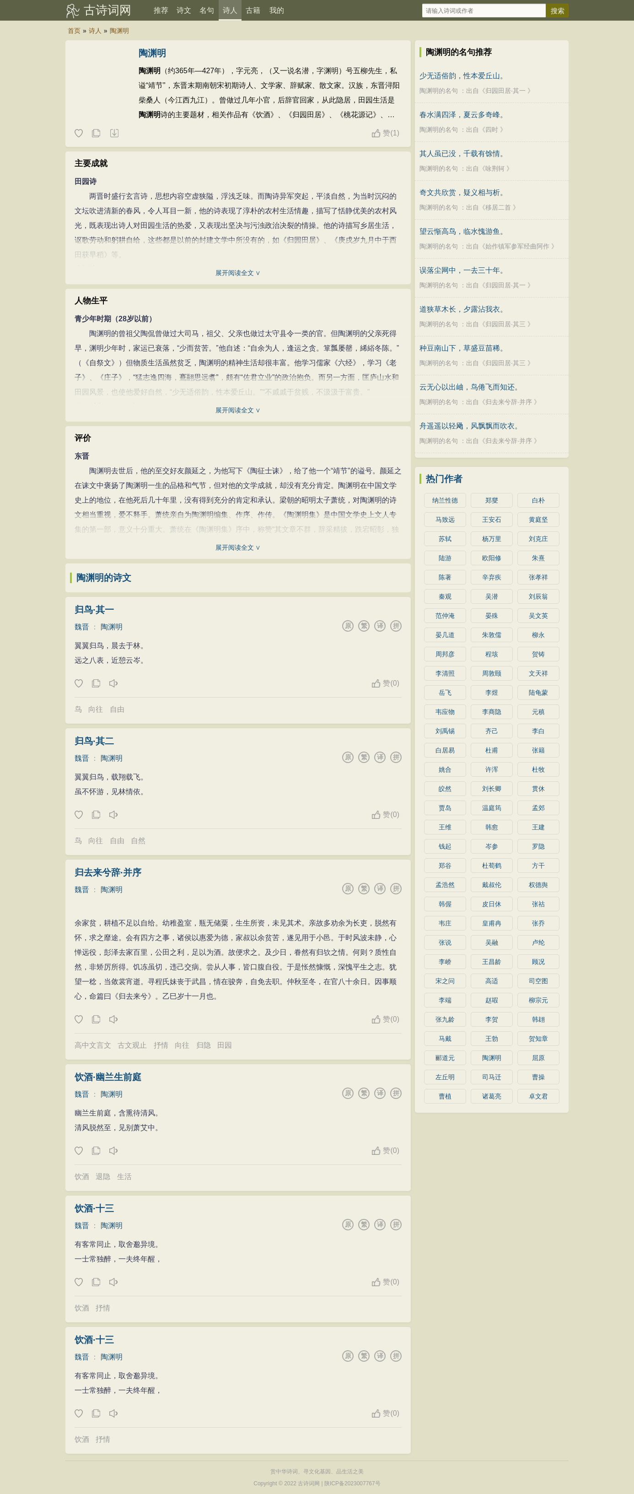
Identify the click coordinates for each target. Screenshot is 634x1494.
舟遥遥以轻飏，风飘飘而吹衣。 (470, 426)
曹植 (445, 1096)
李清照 (445, 673)
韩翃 (538, 1019)
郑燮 (491, 500)
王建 (538, 827)
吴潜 (491, 596)
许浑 (491, 769)
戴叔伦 (491, 884)
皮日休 (491, 904)
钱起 (445, 846)
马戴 (445, 1038)
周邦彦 (445, 654)
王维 (445, 827)
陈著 (445, 577)
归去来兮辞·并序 (108, 872)
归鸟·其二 (94, 741)
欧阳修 (491, 558)
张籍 (538, 750)
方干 (538, 865)
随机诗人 (113, 133)
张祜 (538, 904)
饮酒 (82, 1176)
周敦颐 (491, 673)
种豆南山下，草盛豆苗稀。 (463, 348)
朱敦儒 (491, 635)
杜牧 (538, 769)
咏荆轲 (495, 168)
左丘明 (445, 1077)
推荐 (161, 10)
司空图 (538, 981)
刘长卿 (491, 788)
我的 (276, 10)
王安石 (491, 519)
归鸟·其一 (94, 610)
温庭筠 (491, 808)
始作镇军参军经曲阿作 (517, 246)
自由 (117, 709)
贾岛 (445, 808)
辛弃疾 (491, 577)
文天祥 (538, 673)
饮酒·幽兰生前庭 (108, 1077)
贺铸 (538, 654)
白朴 (538, 500)
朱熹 (538, 558)
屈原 (538, 1057)
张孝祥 (538, 577)
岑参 (491, 846)
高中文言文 (93, 1045)
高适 (491, 981)
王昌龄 (491, 961)
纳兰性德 (445, 500)
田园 (224, 1045)
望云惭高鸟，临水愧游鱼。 (463, 231)
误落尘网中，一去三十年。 (463, 270)
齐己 (491, 731)
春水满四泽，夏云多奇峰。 (463, 115)
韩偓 (445, 904)
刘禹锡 (445, 731)
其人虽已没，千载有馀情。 (463, 153)
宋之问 (445, 981)
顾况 (538, 961)
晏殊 (491, 615)
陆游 (445, 558)
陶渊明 (119, 30)
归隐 (203, 1045)
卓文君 (538, 1096)
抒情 (161, 1045)
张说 (445, 942)
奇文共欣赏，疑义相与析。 (463, 192)
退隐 (103, 1176)
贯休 (538, 788)
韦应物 (445, 711)
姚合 (445, 769)
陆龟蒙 (538, 692)
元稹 (538, 711)
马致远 (445, 519)
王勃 (491, 1038)
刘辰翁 (538, 596)
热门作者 (444, 479)
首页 (74, 30)
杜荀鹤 (491, 865)
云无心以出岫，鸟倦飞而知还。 (470, 387)
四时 (491, 129)
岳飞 (445, 692)
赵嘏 (491, 1000)
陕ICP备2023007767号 (352, 1483)
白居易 (445, 750)
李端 (445, 1000)
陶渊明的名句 (438, 90)
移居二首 (498, 207)
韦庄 (445, 923)
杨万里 (491, 538)
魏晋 (82, 627)
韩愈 (491, 827)
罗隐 (538, 846)
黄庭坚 (538, 519)
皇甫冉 (491, 923)
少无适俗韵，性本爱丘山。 (463, 76)
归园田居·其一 (505, 90)
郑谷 (445, 865)
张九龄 (445, 1019)
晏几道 (445, 635)
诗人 (230, 10)
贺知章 (538, 1038)
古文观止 (132, 1045)
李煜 (491, 692)
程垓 (491, 654)
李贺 (491, 1019)
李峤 (445, 961)
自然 (138, 840)
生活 (124, 1176)
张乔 (538, 923)
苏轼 (445, 538)
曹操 (538, 1077)
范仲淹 (445, 615)
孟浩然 (445, 884)
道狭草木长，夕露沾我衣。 (463, 309)
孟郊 (538, 808)
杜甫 (491, 750)
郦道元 (445, 1057)
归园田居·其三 (505, 324)
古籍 (253, 10)
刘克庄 (538, 538)
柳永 (538, 635)
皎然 (445, 788)
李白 (538, 731)
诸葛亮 (491, 1096)
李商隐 (491, 711)
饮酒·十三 (94, 1208)
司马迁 (491, 1077)
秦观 (445, 596)
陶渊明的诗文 (103, 578)
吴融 (491, 942)
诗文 (184, 10)
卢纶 (538, 942)
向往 (95, 709)
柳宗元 (538, 1000)
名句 (206, 10)
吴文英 (538, 615)
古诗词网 (107, 10)
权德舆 (538, 884)
